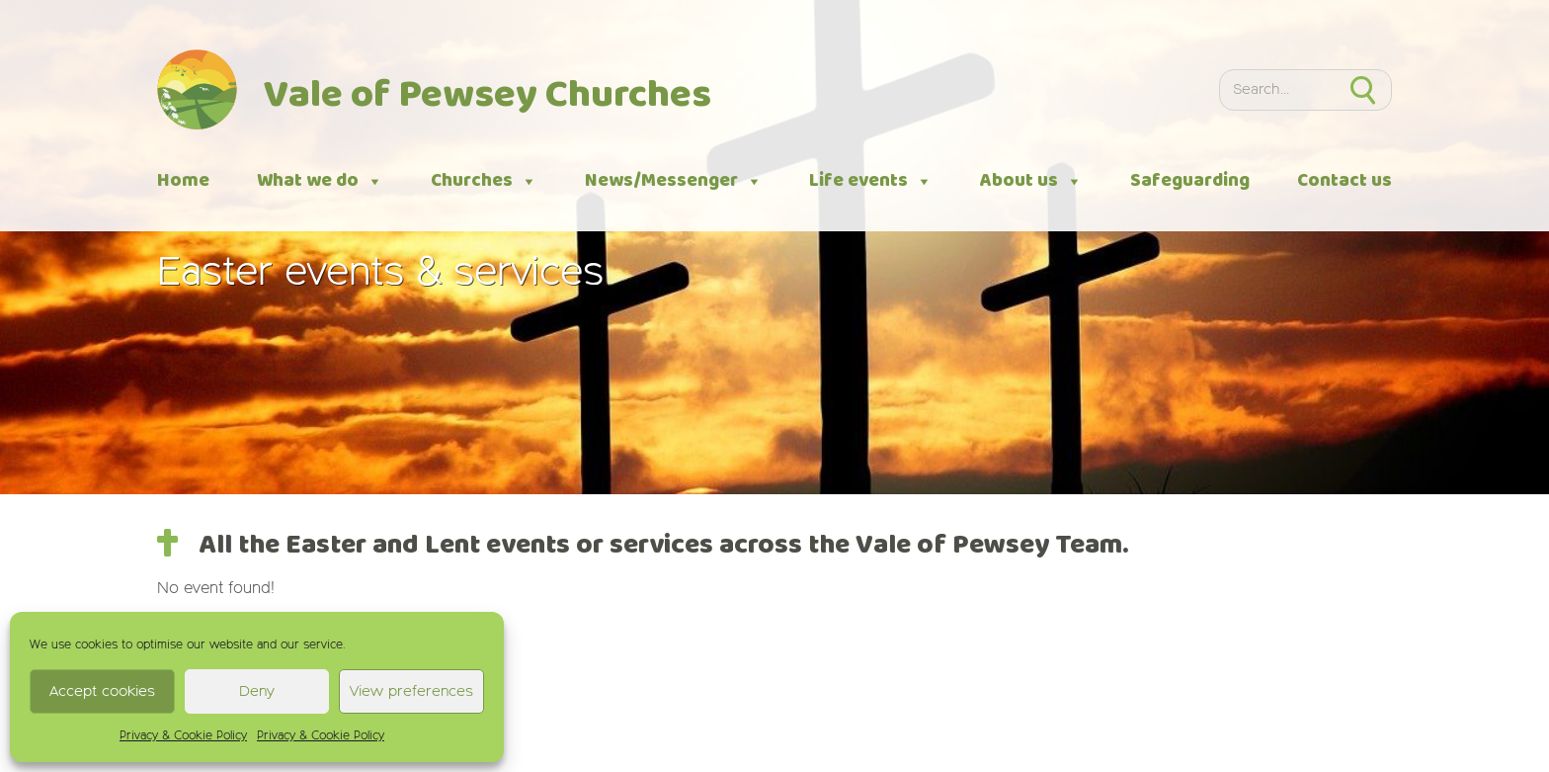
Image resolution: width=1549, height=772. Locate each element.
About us (1031, 181)
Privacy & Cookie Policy (183, 736)
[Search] (1277, 90)
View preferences (411, 691)
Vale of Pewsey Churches (487, 96)
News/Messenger (674, 181)
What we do (320, 181)
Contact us (1344, 181)
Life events (871, 181)
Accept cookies (102, 691)
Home (183, 181)
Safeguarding (1190, 181)
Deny (257, 691)
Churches (484, 181)
